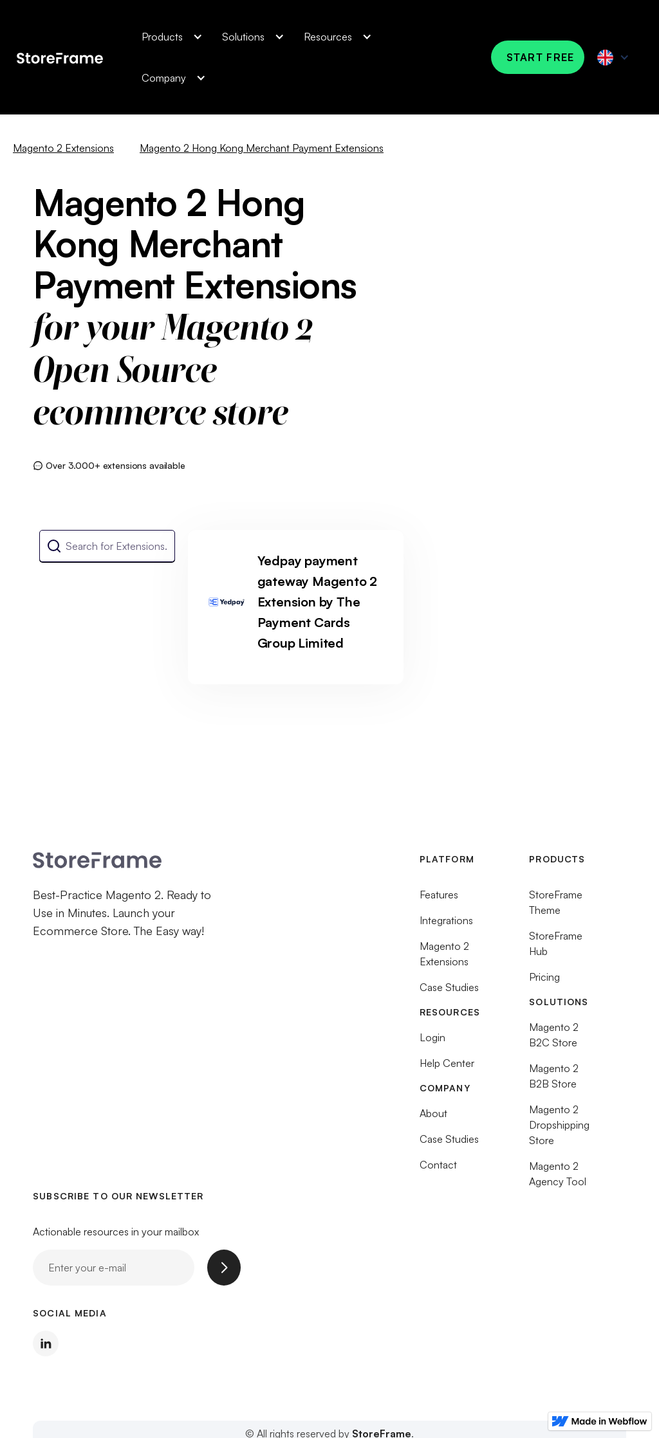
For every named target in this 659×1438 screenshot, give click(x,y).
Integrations (446, 924)
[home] (60, 57)
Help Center (447, 1067)
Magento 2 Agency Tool (557, 1178)
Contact (438, 1169)
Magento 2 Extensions (63, 147)
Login (432, 1041)
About (433, 1117)
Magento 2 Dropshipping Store (559, 1129)
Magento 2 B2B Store (554, 1080)
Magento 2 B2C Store (554, 1039)
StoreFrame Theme (555, 907)
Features (439, 899)
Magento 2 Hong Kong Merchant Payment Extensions (262, 147)
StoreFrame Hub (555, 948)
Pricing (544, 981)
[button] (169, 36)
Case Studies (449, 991)
